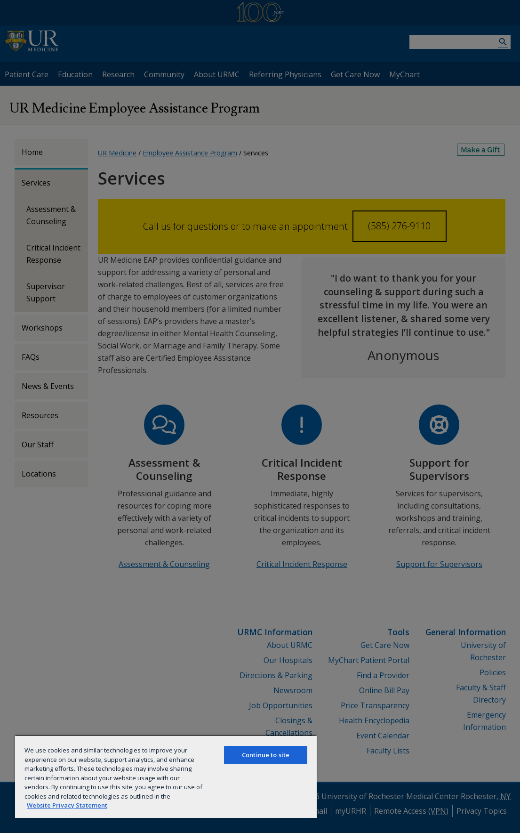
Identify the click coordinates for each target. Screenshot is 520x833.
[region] (166, 776)
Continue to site (265, 755)
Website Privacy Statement (67, 805)
